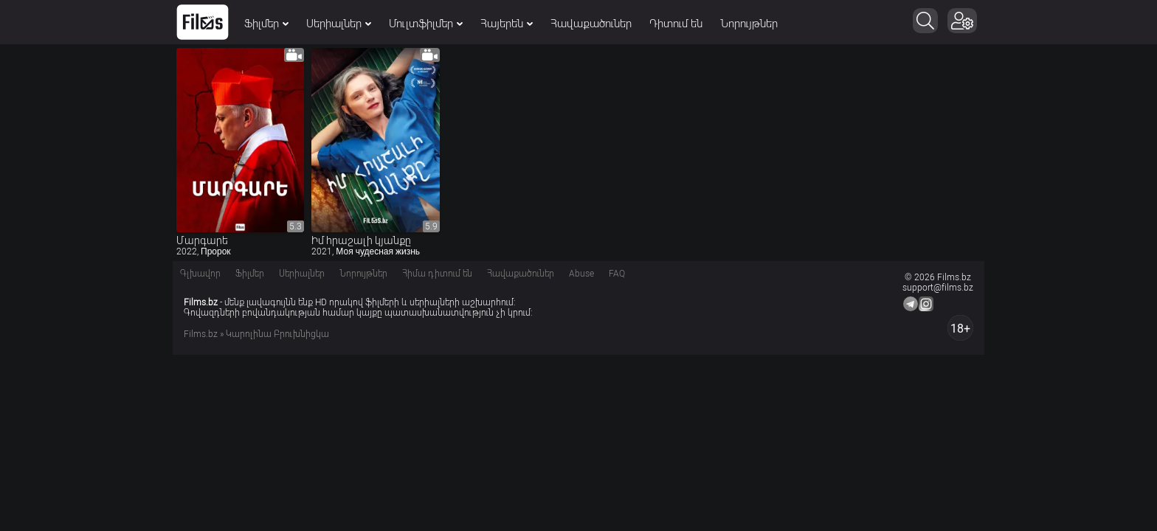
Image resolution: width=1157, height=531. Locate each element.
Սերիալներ (338, 23)
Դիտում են (675, 23)
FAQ (617, 273)
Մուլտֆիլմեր (426, 23)
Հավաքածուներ (591, 23)
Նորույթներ (749, 23)
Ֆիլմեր (266, 23)
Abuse (581, 273)
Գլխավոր (200, 273)
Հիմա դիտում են (437, 273)
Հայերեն (506, 23)
